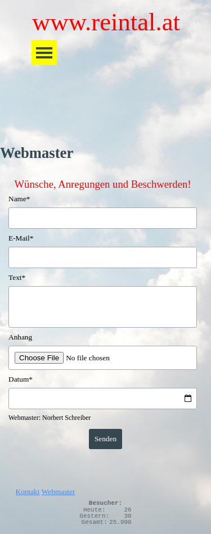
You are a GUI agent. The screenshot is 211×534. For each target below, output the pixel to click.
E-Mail (20, 238)
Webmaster (58, 491)
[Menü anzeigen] (44, 52)
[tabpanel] (106, 489)
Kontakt (28, 491)
